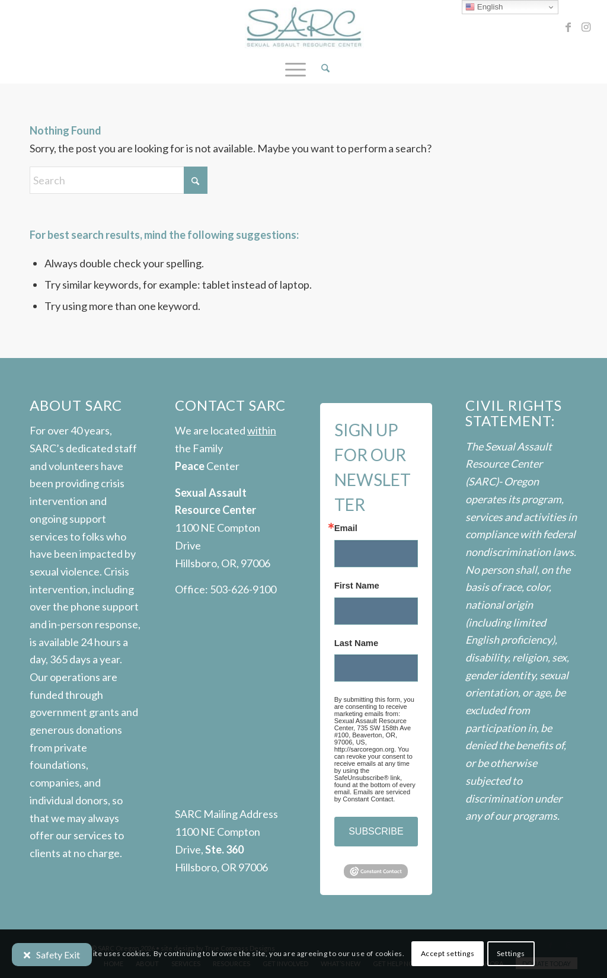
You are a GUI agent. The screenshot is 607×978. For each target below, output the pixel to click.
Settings (511, 953)
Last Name (356, 643)
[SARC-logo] (303, 27)
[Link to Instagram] (586, 27)
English (484, 7)
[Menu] (295, 68)
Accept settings (448, 953)
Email (345, 528)
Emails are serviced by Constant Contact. (372, 795)
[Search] (322, 68)
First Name (356, 585)
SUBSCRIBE (376, 831)
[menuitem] (322, 68)
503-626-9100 (243, 589)
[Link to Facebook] (568, 27)
